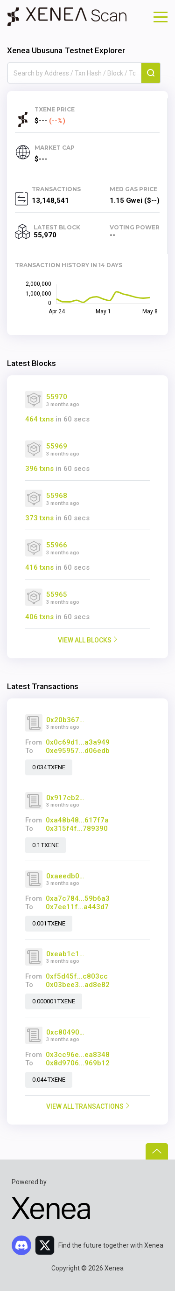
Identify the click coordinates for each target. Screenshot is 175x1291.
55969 (56, 446)
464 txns (39, 419)
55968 (56, 495)
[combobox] (74, 73)
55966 (56, 545)
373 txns (39, 518)
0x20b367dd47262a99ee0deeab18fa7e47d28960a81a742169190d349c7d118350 (65, 720)
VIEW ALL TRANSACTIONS (85, 1106)
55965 (56, 594)
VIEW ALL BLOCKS (85, 640)
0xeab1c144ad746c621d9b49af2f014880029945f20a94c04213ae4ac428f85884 (65, 954)
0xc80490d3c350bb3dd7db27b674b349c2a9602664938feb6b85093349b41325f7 (65, 1032)
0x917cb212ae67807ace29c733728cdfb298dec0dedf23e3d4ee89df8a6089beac (65, 798)
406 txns (39, 617)
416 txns (39, 567)
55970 (56, 397)
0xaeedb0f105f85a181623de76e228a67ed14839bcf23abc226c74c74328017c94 (65, 876)
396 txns (39, 468)
